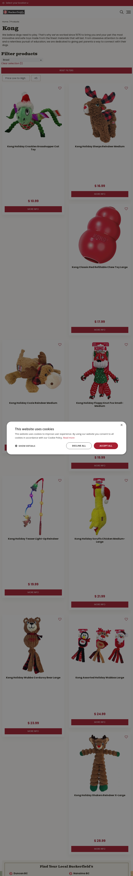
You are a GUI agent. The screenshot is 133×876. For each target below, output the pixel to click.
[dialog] (66, 438)
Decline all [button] (79, 445)
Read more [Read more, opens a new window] (69, 437)
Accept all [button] (105, 445)
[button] (25, 445)
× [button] (121, 425)
